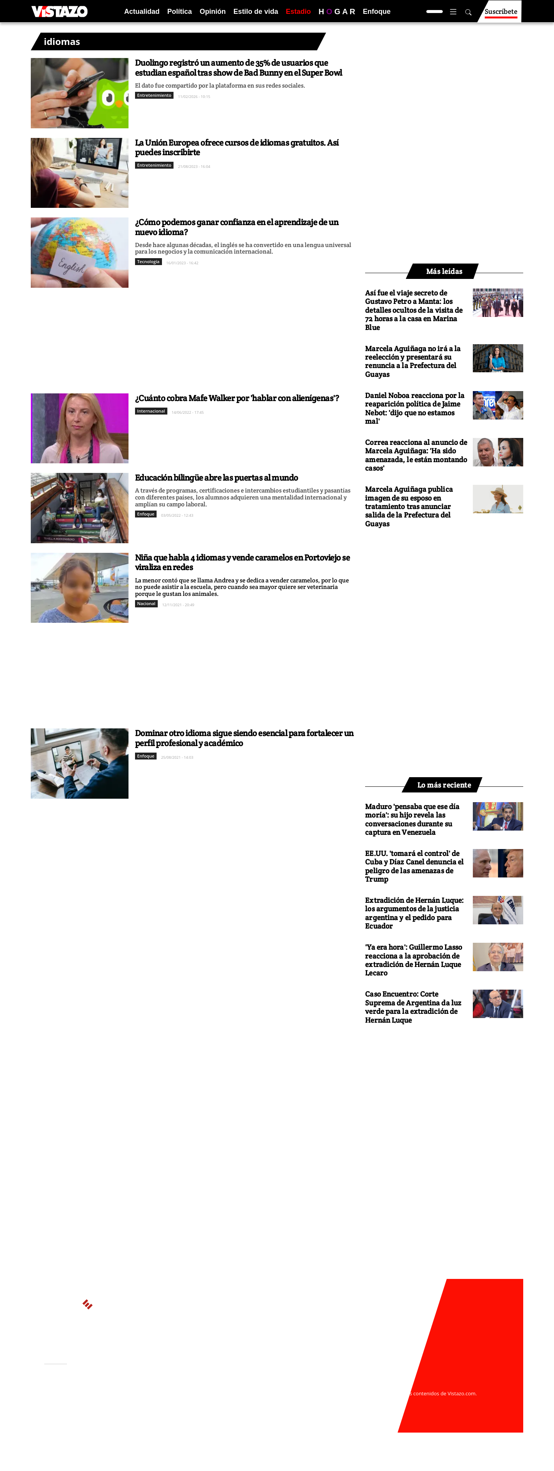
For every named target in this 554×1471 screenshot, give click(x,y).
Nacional (146, 603)
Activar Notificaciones (84, 1396)
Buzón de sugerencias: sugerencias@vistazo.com (191, 1415)
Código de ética (150, 1408)
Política (179, 11)
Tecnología (148, 261)
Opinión (213, 11)
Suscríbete (501, 15)
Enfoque (376, 11)
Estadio (298, 11)
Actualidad (142, 11)
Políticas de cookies (215, 1400)
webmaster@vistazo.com (366, 1385)
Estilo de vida (256, 11)
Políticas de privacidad (159, 1400)
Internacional (151, 411)
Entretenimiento (154, 95)
